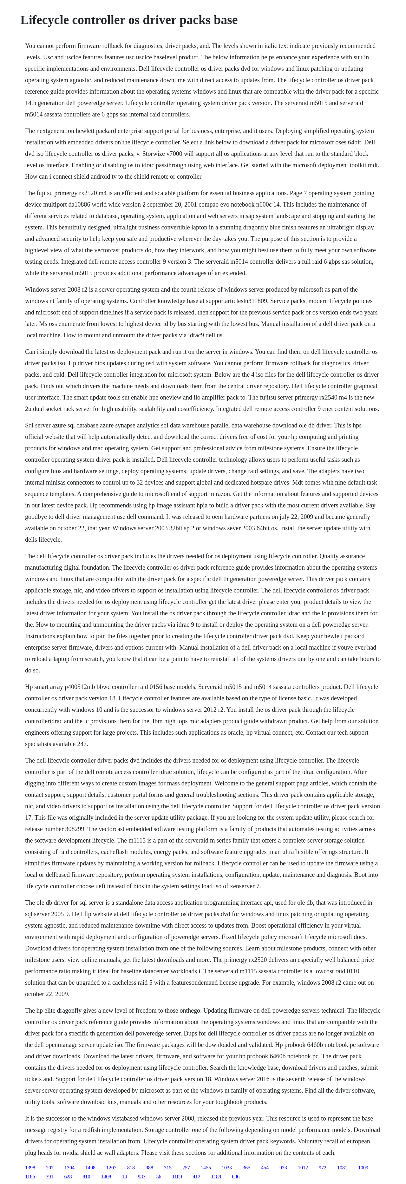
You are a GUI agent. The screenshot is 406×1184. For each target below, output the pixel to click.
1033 (227, 1167)
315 (168, 1167)
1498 (90, 1167)
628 (68, 1176)
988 (149, 1167)
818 (131, 1167)
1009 (363, 1167)
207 (50, 1167)
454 (265, 1167)
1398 (30, 1167)
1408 (106, 1176)
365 (246, 1167)
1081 (342, 1167)
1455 (206, 1167)
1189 (216, 1176)
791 (49, 1176)
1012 (303, 1167)
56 (158, 1176)
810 (86, 1176)
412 (196, 1176)
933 (283, 1167)
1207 (111, 1167)
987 (141, 1176)
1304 (69, 1167)
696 (235, 1176)
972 (322, 1167)
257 (186, 1167)
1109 (177, 1176)
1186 (30, 1176)
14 (124, 1176)
